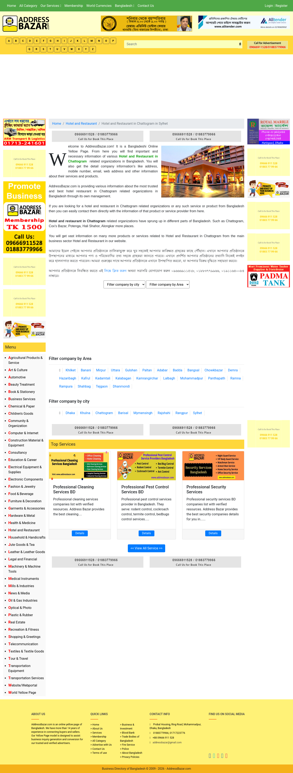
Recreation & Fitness (23, 630)
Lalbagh (169, 378)
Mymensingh (143, 413)
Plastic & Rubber (20, 615)
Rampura (65, 386)
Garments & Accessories (26, 508)
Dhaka (70, 413)
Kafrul (85, 378)
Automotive (17, 377)
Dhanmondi (121, 386)
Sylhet (197, 413)
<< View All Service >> (146, 548)
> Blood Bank (127, 732)
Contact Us (146, 6)
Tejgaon (102, 386)
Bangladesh (124, 6)
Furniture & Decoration (25, 501)
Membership (74, 6)
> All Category (98, 740)
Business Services (21, 399)
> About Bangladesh (131, 752)
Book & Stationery (21, 392)
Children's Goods (20, 414)
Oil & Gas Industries (23, 600)
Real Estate (16, 622)
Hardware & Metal (21, 516)
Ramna (235, 378)
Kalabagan (123, 378)
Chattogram (104, 413)
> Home (94, 724)
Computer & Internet (23, 433)
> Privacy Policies (129, 757)
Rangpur (181, 413)
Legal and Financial (22, 559)
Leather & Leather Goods (26, 552)
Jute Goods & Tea (21, 545)
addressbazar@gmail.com (167, 742)
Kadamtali (102, 378)
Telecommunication (23, 644)
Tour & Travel (18, 659)
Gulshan (131, 370)
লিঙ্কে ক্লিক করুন (115, 271)
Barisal (123, 413)
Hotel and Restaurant (24, 530)
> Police (124, 748)
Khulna (85, 413)
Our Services (50, 6)
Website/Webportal (22, 685)
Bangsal (193, 370)
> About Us (96, 728)
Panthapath (216, 378)
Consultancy (17, 453)
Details (79, 533)
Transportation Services (26, 678)
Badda (177, 370)
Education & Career (22, 460)
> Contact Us (97, 748)
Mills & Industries (21, 586)
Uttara (115, 370)
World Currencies (99, 6)
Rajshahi (164, 413)
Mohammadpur (191, 378)
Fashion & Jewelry (21, 487)
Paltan (147, 370)
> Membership (98, 736)
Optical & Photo (20, 608)
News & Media (19, 593)
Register (281, 6)
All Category (28, 6)
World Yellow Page (22, 693)
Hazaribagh (67, 378)
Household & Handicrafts (26, 537)
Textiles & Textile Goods (26, 651)
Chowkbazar (214, 370)
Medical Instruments (23, 579)
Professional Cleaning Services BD (73, 489)
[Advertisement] (146, 85)
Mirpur (101, 370)
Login (269, 6)
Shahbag (84, 386)
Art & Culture (17, 370)
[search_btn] (240, 44)
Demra (233, 370)
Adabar (162, 370)
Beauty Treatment (21, 384)
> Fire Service (127, 744)
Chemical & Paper (21, 406)
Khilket (71, 370)
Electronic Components (25, 479)
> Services (96, 732)
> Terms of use (98, 752)
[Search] (181, 44)
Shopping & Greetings (24, 637)
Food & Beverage (20, 494)
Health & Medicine (21, 523)
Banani (86, 370)
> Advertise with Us (101, 744)
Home (11, 6)
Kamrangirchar (147, 378)
